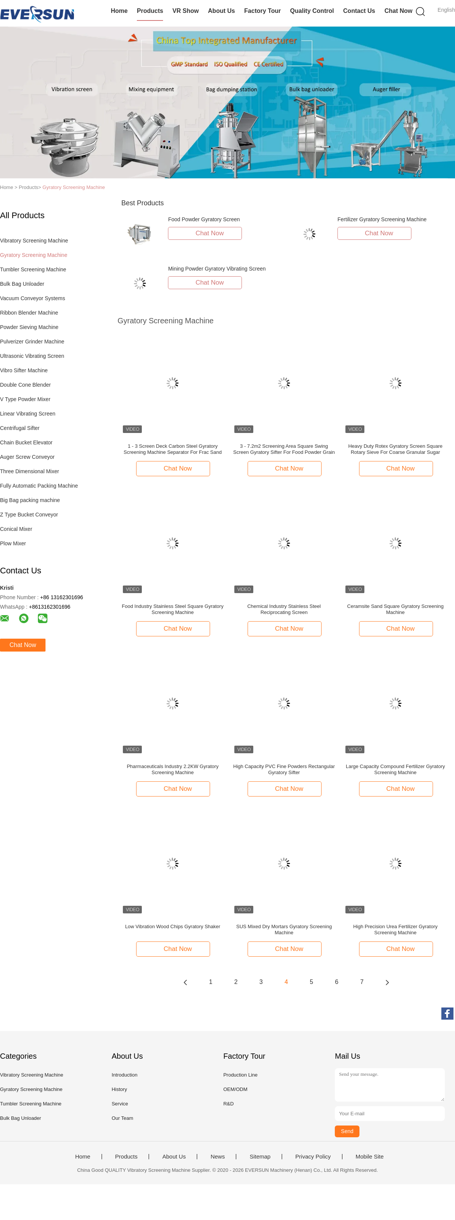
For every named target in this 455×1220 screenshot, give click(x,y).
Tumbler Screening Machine (33, 269)
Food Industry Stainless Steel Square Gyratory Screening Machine (172, 609)
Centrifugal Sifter (19, 428)
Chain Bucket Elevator (26, 442)
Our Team (122, 1118)
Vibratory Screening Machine (34, 241)
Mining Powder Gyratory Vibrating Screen (216, 269)
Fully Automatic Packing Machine (39, 486)
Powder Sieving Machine (29, 327)
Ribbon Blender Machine (29, 313)
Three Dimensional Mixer (29, 471)
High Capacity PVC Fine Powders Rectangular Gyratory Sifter (284, 769)
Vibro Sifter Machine (24, 370)
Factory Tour (262, 11)
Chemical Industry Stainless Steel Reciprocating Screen (284, 609)
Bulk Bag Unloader (22, 284)
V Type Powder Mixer (25, 399)
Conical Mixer (16, 529)
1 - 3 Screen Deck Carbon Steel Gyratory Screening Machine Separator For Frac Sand (173, 449)
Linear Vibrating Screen (27, 414)
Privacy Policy (313, 1156)
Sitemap (259, 1156)
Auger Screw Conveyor (27, 457)
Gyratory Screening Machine (73, 187)
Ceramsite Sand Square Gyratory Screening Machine (395, 609)
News (217, 1156)
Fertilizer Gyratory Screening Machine (382, 219)
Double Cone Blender (25, 385)
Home (119, 11)
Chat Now (398, 11)
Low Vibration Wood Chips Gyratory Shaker (172, 926)
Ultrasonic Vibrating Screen (32, 356)
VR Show (186, 11)
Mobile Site (370, 1156)
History (119, 1089)
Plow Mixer (13, 543)
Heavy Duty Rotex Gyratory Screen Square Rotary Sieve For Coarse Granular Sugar (395, 449)
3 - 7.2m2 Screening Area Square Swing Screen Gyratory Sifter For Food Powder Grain (284, 449)
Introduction (124, 1075)
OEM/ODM (235, 1089)
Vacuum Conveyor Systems (32, 298)
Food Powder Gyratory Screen (204, 219)
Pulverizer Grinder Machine (32, 341)
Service (119, 1104)
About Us (221, 11)
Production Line (240, 1075)
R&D (228, 1104)
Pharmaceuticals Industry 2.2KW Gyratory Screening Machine (172, 769)
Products (150, 11)
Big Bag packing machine (30, 500)
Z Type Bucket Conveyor (29, 515)
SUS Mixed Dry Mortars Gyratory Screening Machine (284, 929)
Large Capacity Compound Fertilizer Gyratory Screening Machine (395, 769)
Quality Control (312, 11)
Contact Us (359, 11)
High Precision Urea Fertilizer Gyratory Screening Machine (395, 929)
